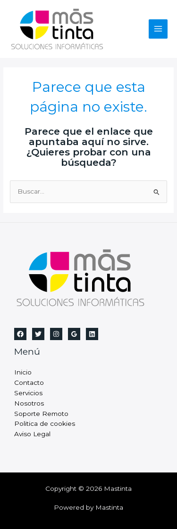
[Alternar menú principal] (158, 29)
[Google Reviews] (74, 334)
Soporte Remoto (41, 413)
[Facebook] (20, 334)
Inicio (23, 372)
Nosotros (29, 403)
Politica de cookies (44, 423)
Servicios (28, 393)
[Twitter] (38, 334)
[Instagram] (56, 334)
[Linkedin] (92, 334)
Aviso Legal (32, 434)
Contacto (29, 382)
